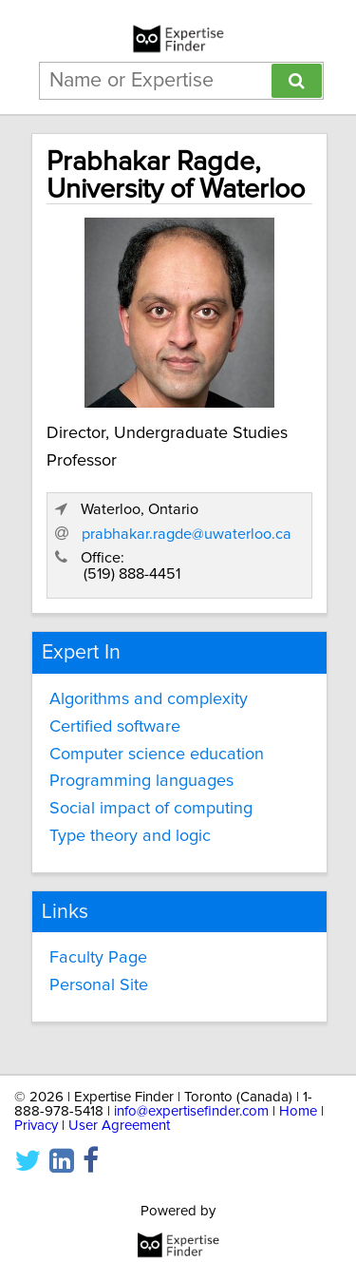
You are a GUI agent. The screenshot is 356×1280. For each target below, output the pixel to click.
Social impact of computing (151, 808)
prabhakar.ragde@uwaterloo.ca (186, 534)
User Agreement (119, 1125)
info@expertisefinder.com (191, 1111)
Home (298, 1111)
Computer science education (156, 754)
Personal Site (98, 985)
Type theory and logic (130, 836)
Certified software (114, 727)
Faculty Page (98, 957)
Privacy (36, 1125)
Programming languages (141, 781)
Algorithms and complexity (148, 699)
